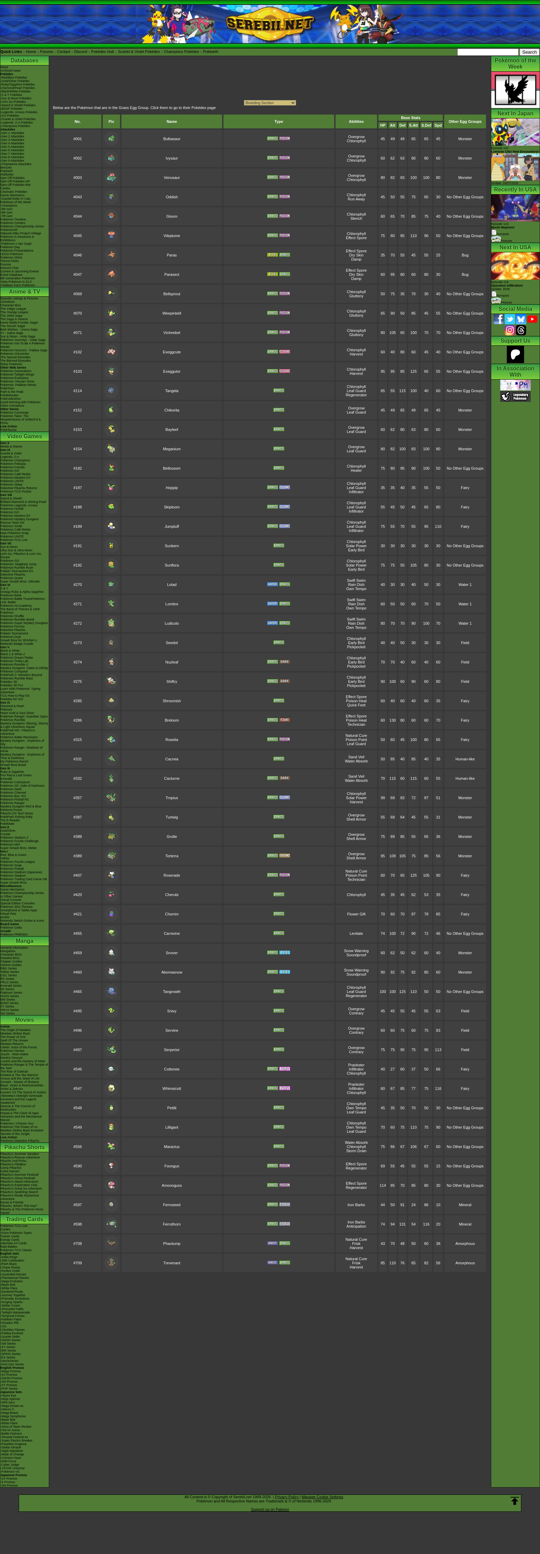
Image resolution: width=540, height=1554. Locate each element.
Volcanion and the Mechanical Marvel (21, 1118)
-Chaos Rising (10, 1267)
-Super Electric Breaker (16, 1440)
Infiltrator (356, 492)
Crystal (5, 834)
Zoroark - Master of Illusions (19, 1082)
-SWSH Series (10, 1340)
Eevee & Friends (12, 1202)
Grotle (172, 836)
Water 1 (465, 584)
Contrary (356, 1013)
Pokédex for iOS (11, 699)
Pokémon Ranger (12, 803)
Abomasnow (171, 972)
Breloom (172, 720)
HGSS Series (9, 996)
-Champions (8, 205)
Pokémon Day (10, 247)
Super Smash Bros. (13, 882)
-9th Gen (6, 209)
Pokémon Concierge (14, 412)
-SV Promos (8, 1374)
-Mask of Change (12, 1454)
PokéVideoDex (10, 398)
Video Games (24, 436)
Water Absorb (356, 761)
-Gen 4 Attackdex (12, 143)
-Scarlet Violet (10, 1336)
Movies (24, 1020)
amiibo (5, 917)
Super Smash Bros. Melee (18, 848)
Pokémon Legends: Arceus (19, 505)
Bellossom (172, 468)
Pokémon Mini (10, 844)
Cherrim (172, 914)
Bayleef (171, 429)
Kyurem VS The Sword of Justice (23, 1092)
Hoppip (172, 488)
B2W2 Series (9, 1003)
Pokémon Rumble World (17, 619)
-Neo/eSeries (9, 1361)
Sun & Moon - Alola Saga (17, 336)
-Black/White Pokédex (15, 91)
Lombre (171, 604)
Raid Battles (8, 1246)
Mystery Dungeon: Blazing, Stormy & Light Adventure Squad (24, 725)
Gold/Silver (8, 830)
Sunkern (172, 546)
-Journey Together (12, 1295)
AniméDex (7, 302)
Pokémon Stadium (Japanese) (21, 872)
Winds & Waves (11, 446)
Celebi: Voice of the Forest (18, 1047)
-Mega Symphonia (13, 1416)
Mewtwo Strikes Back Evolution (22, 1130)
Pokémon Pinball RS (14, 799)
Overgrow (356, 137)
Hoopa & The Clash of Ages (19, 1113)
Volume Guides (10, 965)
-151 (3, 1326)
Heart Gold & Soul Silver (17, 713)
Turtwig (172, 817)
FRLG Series (9, 982)
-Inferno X (7, 1409)
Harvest (356, 354)
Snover (172, 953)
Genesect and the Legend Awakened (18, 1100)
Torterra (172, 856)
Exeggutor (172, 371)
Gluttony (356, 296)
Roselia (171, 740)
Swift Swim (356, 580)
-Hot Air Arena (10, 1430)
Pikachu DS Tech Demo (16, 813)
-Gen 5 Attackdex (12, 146)
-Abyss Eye (8, 1395)
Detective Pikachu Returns (18, 488)
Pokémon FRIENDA (14, 934)
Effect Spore (356, 238)
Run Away (356, 199)
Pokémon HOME (12, 509)
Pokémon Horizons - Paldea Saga (23, 350)
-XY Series (7, 1347)
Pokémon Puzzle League (17, 862)
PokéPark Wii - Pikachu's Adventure (17, 732)
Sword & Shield (11, 498)
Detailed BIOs (10, 958)
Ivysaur (172, 158)
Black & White (10, 650)
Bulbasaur (172, 139)
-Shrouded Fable (12, 1309)
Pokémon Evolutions (14, 378)
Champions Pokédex (181, 51)
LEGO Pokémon (11, 254)
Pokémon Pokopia (13, 464)
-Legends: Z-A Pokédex (16, 122)
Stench (356, 218)
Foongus (171, 1166)
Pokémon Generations (15, 371)
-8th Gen (6, 212)
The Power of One (13, 1037)
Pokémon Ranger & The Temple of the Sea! (24, 1066)
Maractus (172, 1147)
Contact (63, 51)
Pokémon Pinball (12, 868)
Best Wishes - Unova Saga (19, 329)
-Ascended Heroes (13, 1274)
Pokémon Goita (11, 927)
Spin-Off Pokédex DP (15, 181)
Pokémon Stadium (13, 875)
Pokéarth (210, 51)
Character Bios (10, 305)
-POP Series (9, 1388)
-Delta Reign (9, 1257)
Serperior (172, 1050)
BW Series (7, 999)
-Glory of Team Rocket (15, 1426)
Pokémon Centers (12, 223)
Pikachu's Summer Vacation (19, 1154)
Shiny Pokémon (11, 364)
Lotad (172, 584)
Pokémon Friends (12, 467)
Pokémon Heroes (12, 1050)
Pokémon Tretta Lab (14, 661)
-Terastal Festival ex (14, 1437)
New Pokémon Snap (14, 533)
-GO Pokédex (9, 115)
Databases (24, 60)
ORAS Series (9, 1010)
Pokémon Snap (11, 865)
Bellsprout (171, 294)
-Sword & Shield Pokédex (18, 105)
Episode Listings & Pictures (19, 298)
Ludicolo (172, 623)
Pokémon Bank (10, 595)
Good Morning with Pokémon (20, 402)
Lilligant (171, 1127)
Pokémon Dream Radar (16, 657)
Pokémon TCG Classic (16, 1250)
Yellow (4, 858)
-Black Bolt (7, 1284)
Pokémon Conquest (14, 671)
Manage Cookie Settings (322, 1497)
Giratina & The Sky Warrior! (19, 1075)
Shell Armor (356, 819)
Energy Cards (9, 1239)
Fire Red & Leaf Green (16, 775)
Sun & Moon (9, 547)
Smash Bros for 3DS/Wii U (18, 640)
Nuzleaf (171, 662)
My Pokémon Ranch (14, 761)
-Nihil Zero (7, 1402)
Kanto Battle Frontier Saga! (19, 322)
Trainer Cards (9, 1236)
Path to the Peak (12, 392)
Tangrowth (172, 992)
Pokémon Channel (13, 792)
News (4, 67)
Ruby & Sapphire (12, 772)
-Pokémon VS (10, 1471)
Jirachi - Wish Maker (14, 1054)
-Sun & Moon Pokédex (15, 98)
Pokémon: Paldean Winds (18, 385)
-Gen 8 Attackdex (12, 157)
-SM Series (8, 1343)
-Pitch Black (8, 1264)
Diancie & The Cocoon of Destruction (17, 1107)
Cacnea (172, 759)
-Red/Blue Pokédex (13, 77)
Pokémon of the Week (15, 202)
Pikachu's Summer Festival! (19, 1174)
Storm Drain (356, 1151)
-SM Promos (9, 1381)
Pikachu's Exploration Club (18, 1185)
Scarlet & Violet (10, 453)
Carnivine (172, 933)
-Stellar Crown (10, 1305)
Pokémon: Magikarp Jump (18, 564)
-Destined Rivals (11, 1291)
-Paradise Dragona (13, 1444)
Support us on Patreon (270, 1509)
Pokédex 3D (8, 682)
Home (31, 51)
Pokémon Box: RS (13, 796)
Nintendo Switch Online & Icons (22, 920)
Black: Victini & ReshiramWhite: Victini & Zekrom (22, 1087)
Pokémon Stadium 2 (14, 837)
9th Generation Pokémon (17, 278)
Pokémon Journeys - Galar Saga (23, 340)
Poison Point (356, 740)
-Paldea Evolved (11, 1333)
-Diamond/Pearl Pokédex (17, 88)
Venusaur (172, 177)
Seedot (172, 643)
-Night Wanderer (11, 1451)
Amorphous (465, 1243)
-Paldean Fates (10, 1319)
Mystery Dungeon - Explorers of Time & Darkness (22, 756)
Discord (80, 51)
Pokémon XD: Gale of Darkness (22, 785)
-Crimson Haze (10, 1458)
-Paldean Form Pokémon (17, 285)
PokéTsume (8, 430)
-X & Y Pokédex (11, 95)
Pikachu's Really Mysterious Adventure (19, 1197)
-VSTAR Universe (12, 1468)
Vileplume (172, 236)
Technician (356, 724)
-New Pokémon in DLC (16, 281)
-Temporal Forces (12, 1316)
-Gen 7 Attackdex (12, 153)
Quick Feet (356, 705)
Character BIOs (11, 954)
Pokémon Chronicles (14, 353)
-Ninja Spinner (10, 1399)
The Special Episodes (15, 357)
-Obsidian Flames (12, 1329)
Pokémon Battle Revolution (19, 737)
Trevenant (171, 1263)
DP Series (7, 989)
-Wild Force (8, 1461)
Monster (465, 139)
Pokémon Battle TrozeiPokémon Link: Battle (22, 600)
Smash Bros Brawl (13, 765)
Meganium (172, 449)
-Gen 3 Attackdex (12, 140)
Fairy (465, 488)
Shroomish (172, 701)
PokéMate (7, 823)
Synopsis (500, 295)
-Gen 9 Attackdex (12, 160)
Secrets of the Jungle (15, 1134)
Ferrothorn (172, 1224)
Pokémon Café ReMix (15, 474)
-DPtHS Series (10, 1354)
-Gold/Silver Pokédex (15, 81)
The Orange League (14, 312)
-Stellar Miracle (10, 1447)
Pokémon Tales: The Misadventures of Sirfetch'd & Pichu (20, 419)
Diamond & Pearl (12, 706)
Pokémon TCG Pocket (15, 491)
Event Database (11, 275)
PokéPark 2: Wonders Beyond (21, 675)
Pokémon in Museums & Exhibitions (17, 238)
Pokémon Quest (11, 578)
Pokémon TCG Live (13, 540)
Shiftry (171, 681)
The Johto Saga (11, 315)
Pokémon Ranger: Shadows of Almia (21, 749)
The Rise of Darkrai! (14, 1071)
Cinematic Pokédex (13, 191)
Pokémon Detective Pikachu (19, 1140)
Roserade (172, 875)
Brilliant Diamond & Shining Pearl (23, 502)
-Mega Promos (10, 1371)
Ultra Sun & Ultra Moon (16, 550)
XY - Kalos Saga (11, 333)
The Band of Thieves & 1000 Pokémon (20, 610)
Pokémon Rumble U (14, 664)
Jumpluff (172, 526)
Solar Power (356, 546)
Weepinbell (172, 313)
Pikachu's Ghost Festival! (17, 1178)
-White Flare (8, 1288)
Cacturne (172, 778)
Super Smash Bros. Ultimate (20, 581)
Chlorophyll (356, 141)
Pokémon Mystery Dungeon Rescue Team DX (19, 520)
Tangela (172, 391)
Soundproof (356, 955)
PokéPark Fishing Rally (16, 817)
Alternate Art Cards (13, 1243)
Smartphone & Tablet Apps (18, 910)
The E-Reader (10, 820)
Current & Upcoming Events (19, 271)
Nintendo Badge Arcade (16, 643)
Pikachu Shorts (24, 1147)
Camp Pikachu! (10, 1167)
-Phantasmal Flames (14, 1278)
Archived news (10, 70)
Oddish (172, 197)
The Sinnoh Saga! (12, 326)
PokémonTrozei (11, 810)
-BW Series (8, 1350)
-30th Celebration (12, 1260)
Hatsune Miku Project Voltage (20, 233)
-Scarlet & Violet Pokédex (18, 119)
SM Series (7, 1013)
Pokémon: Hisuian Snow (17, 381)
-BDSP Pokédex (11, 108)
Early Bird (356, 550)
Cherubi (172, 895)
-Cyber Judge (9, 1464)
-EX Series (7, 1357)
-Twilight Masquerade (15, 1312)
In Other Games (11, 896)
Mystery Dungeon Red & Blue (21, 806)
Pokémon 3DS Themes (16, 907)
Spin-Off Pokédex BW (15, 185)
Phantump (172, 1243)
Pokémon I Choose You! (17, 1123)
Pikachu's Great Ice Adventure (21, 1188)
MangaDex (8, 951)
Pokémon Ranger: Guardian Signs (24, 716)
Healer (356, 470)
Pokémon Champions (15, 460)
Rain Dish (356, 584)
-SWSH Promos (11, 1378)
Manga (25, 941)
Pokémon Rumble (12, 720)
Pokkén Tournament (14, 633)
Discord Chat (9, 268)
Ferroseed (172, 1205)
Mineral (465, 1205)
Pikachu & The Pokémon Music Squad (22, 1211)
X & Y (4, 588)
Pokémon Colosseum (15, 782)
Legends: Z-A (9, 457)
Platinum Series (11, 992)
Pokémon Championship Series (22, 226)
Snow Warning (356, 951)
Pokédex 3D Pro (11, 685)
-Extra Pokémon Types (16, 1233)
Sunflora (172, 565)
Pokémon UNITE (12, 481)
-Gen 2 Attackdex (12, 136)
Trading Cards (24, 1219)
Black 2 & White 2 (12, 654)
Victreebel (171, 333)
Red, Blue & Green (13, 855)
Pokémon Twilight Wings (17, 374)
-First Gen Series (12, 1364)
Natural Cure (356, 735)
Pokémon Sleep (11, 484)
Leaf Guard (356, 391)
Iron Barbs (356, 1205)
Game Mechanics (12, 195)
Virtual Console (10, 900)
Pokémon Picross (12, 626)
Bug (465, 255)
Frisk (356, 1243)
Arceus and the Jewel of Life (19, 1078)
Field (465, 643)
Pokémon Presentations (17, 250)
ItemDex (6, 167)
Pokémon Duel (10, 637)
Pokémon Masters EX (15, 477)
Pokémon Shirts (11, 257)
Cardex (5, 188)
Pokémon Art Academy (16, 605)
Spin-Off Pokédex (12, 178)
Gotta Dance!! (10, 1171)
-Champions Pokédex (15, 126)
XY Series (7, 1006)
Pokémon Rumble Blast (16, 678)
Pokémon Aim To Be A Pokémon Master (22, 345)
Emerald (6, 778)
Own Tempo (356, 589)
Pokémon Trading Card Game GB (23, 879)
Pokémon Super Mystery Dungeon (24, 623)
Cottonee (172, 1069)
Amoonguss (172, 1185)
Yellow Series (9, 972)
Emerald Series (11, 985)
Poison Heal (356, 701)
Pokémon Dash (11, 789)
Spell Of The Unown (14, 1040)
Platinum (6, 709)
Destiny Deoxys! (11, 1057)
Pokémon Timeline (13, 219)
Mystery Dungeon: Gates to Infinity (24, 668)
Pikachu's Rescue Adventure (20, 1157)
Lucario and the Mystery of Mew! (22, 1061)
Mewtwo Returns (12, 1044)
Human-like (465, 759)
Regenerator (356, 395)
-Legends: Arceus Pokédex (19, 112)
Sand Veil (356, 757)
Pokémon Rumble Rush (16, 567)
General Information (14, 947)
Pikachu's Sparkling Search (19, 1192)
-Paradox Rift (9, 1323)
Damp (356, 259)
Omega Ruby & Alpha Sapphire (22, 592)
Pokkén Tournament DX (16, 571)
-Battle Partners (11, 1433)
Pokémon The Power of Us (18, 1127)
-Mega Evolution (11, 1281)
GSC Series (8, 975)
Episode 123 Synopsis (503, 229)
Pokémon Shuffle (12, 616)
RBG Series (8, 968)
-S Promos (7, 1482)
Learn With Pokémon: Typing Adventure (20, 690)
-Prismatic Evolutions (14, 1298)
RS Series (7, 979)
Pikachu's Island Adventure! (19, 1181)
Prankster (356, 1065)
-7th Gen (6, 216)
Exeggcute (172, 352)
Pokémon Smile (11, 526)
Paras (172, 255)
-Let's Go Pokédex (13, 101)
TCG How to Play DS (15, 695)
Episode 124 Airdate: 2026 (507, 285)
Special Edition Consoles (17, 903)
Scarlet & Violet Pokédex (139, 51)
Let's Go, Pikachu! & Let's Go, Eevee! (21, 555)
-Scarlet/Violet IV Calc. (15, 198)
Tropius (172, 798)
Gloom (171, 216)
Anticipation (356, 1226)
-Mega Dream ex (12, 1406)
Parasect (171, 274)
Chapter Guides (11, 961)
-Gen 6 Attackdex (12, 150)
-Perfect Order (10, 1271)
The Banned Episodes (15, 360)
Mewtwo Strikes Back (15, 1033)
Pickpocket (356, 647)
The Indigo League (13, 308)
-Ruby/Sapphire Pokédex (17, 84)
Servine (171, 1030)
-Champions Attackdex (15, 164)
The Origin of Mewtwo (15, 1030)
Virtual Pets (8, 913)
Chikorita (171, 410)
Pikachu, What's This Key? (18, 1206)
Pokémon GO (9, 470)
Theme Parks (9, 261)
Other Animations (12, 405)
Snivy (171, 1011)
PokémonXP (9, 230)
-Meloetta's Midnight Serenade (21, 1095)
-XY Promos (8, 1385)
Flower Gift (356, 914)
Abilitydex (7, 174)
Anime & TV (24, 292)
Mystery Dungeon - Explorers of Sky (22, 742)
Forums (46, 51)
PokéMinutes (9, 395)
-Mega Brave (9, 1413)
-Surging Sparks (11, 1302)
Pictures (501, 241)
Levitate (356, 933)
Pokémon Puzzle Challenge (19, 841)
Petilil (171, 1108)
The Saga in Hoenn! (14, 319)
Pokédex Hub (102, 51)
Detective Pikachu (12, 574)
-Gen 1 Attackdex (12, 133)
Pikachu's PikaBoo (13, 1164)
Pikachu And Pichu (13, 1161)
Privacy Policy (287, 1497)
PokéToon (7, 388)
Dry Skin (356, 255)
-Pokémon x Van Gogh (15, 243)
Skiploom (172, 507)
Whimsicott (172, 1088)
